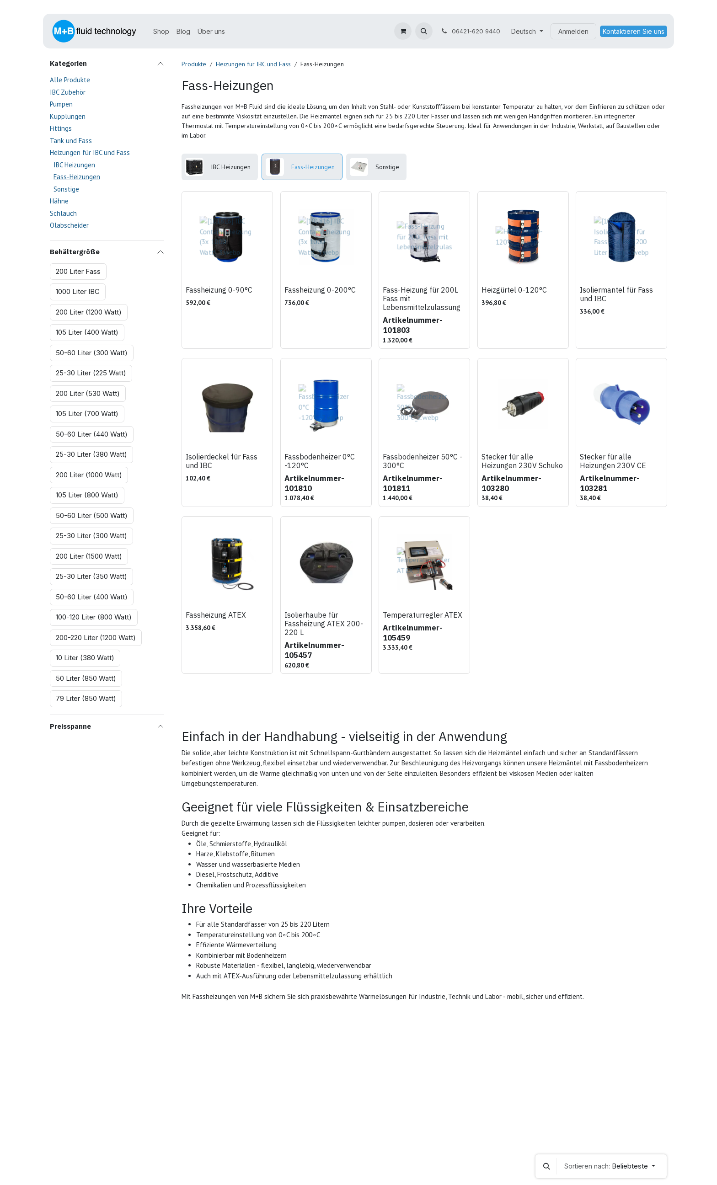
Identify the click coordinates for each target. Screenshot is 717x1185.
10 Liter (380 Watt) (85, 657)
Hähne (59, 201)
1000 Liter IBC (78, 291)
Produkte (194, 64)
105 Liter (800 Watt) (87, 495)
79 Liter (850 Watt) (86, 698)
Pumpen (61, 104)
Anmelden (573, 31)
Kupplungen (68, 116)
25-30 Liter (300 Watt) (91, 535)
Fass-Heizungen (77, 176)
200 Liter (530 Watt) (88, 393)
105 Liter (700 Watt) (87, 413)
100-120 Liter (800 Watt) (94, 617)
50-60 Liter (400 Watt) (92, 596)
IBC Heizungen (74, 164)
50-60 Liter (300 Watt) (92, 352)
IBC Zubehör (68, 92)
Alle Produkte (70, 79)
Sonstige (66, 189)
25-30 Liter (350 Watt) (91, 576)
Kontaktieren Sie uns (633, 31)
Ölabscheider (69, 225)
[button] (424, 31)
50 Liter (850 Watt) (86, 678)
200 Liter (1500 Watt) (89, 556)
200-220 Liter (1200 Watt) (96, 637)
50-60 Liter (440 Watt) (92, 434)
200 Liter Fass (78, 271)
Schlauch (63, 213)
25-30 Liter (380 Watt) (91, 454)
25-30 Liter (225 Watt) (91, 372)
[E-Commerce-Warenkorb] (403, 31)
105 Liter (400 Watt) (87, 332)
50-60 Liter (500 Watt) (92, 515)
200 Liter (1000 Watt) (89, 474)
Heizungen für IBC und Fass (90, 152)
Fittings (61, 128)
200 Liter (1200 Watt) (89, 312)
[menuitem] (161, 31)
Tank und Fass (71, 140)
